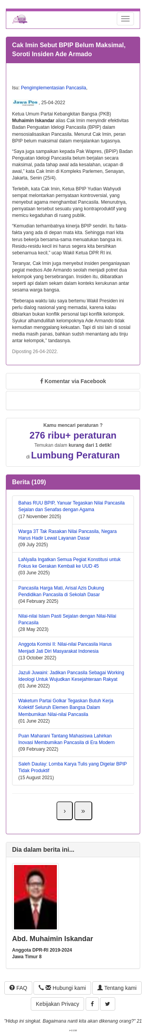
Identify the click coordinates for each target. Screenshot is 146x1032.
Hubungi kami (62, 988)
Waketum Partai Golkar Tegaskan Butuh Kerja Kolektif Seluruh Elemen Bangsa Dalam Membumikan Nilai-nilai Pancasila (65, 707)
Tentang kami (117, 988)
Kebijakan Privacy (57, 1004)
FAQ (18, 988)
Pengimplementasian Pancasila (53, 88)
